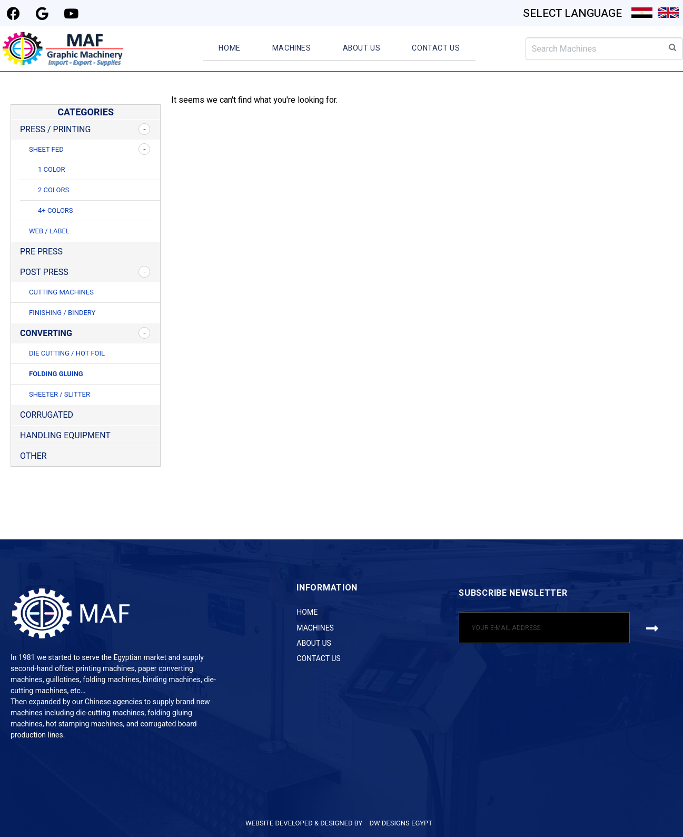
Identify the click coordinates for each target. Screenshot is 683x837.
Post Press (44, 272)
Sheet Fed (46, 149)
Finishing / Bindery (62, 313)
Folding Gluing (56, 374)
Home (229, 48)
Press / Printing (55, 129)
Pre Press (41, 252)
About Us (362, 48)
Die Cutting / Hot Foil (67, 353)
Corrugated (46, 415)
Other (33, 456)
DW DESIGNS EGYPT (400, 823)
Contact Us (436, 48)
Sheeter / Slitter (59, 394)
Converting (46, 333)
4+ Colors (55, 210)
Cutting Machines (61, 292)
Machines (291, 48)
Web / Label (49, 231)
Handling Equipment (65, 435)
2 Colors (53, 190)
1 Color (51, 169)
